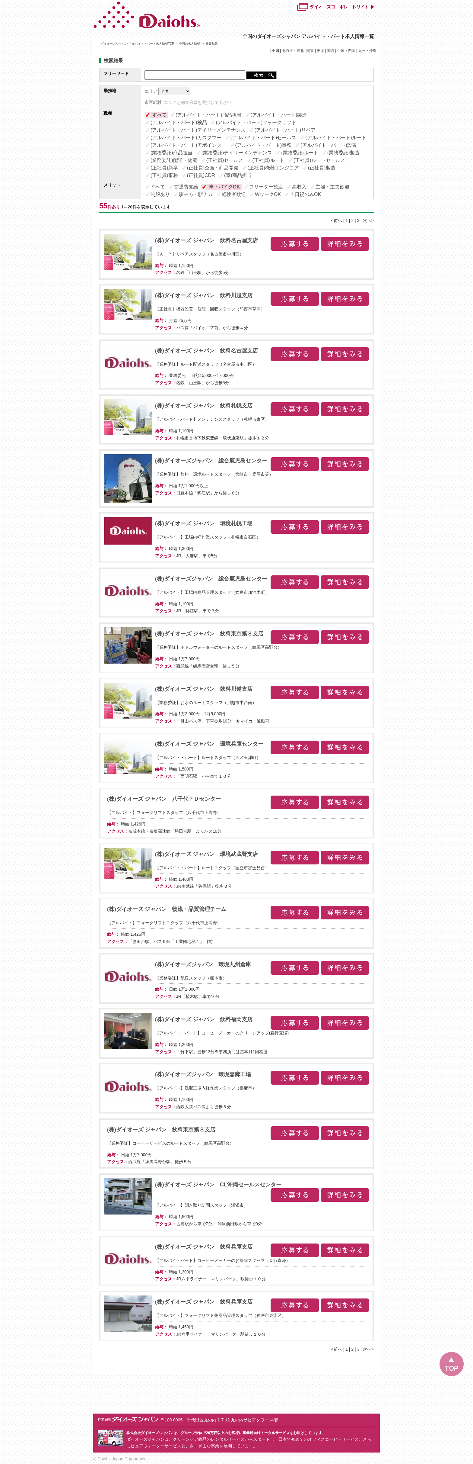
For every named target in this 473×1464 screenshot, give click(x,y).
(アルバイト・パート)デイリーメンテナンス (198, 130)
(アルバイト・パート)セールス (263, 137)
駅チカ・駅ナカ (196, 194)
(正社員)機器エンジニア (273, 167)
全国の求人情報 (190, 43)
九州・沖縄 (367, 51)
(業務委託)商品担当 (171, 152)
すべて (159, 114)
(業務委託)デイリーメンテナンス (237, 152)
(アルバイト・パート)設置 (328, 145)
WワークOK (268, 194)
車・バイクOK (224, 186)
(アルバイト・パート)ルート (336, 137)
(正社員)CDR (201, 175)
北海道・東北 (293, 51)
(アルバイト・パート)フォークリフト (256, 122)
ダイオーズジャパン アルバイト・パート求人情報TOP (137, 43)
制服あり (160, 194)
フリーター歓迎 (266, 186)
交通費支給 (186, 186)
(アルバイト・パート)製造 (279, 114)
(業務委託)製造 (343, 152)
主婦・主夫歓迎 (332, 186)
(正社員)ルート (268, 160)
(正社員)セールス (224, 160)
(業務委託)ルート (299, 152)
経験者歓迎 (234, 194)
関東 (310, 51)
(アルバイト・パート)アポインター (188, 145)
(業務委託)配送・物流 (174, 160)
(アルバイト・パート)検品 (179, 122)
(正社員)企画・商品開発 (213, 167)
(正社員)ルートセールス (319, 160)
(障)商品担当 (238, 175)
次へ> (368, 220)
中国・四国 (346, 51)
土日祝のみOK (305, 194)
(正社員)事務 (164, 175)
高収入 (299, 186)
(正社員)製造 (321, 167)
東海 (320, 51)
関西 (330, 51)
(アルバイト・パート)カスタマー (186, 137)
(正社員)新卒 (164, 167)
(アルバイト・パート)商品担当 (209, 114)
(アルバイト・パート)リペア (285, 130)
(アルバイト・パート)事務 (263, 145)
